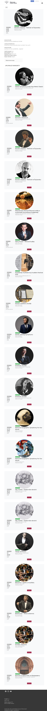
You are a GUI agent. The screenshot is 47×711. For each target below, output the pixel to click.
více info (29, 94)
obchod (32, 1)
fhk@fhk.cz (6, 699)
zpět (6, 7)
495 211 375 (6, 700)
